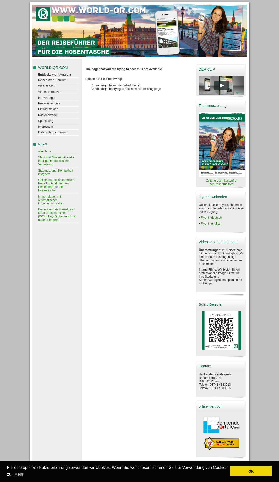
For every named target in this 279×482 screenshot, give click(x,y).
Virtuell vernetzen (49, 92)
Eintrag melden (48, 109)
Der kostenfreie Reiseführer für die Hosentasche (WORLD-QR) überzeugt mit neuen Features (57, 215)
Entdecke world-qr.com (54, 74)
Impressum (45, 126)
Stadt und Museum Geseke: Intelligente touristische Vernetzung (56, 161)
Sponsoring (45, 121)
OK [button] (251, 471)
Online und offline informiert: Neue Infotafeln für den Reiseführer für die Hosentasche (56, 185)
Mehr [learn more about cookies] (18, 474)
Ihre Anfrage (46, 98)
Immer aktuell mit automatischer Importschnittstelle (50, 200)
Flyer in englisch (211, 223)
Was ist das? (46, 86)
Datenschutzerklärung (52, 132)
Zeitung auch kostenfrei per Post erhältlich (221, 182)
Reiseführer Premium (52, 80)
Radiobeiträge (47, 115)
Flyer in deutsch (211, 217)
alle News (44, 151)
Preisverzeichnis (49, 103)
